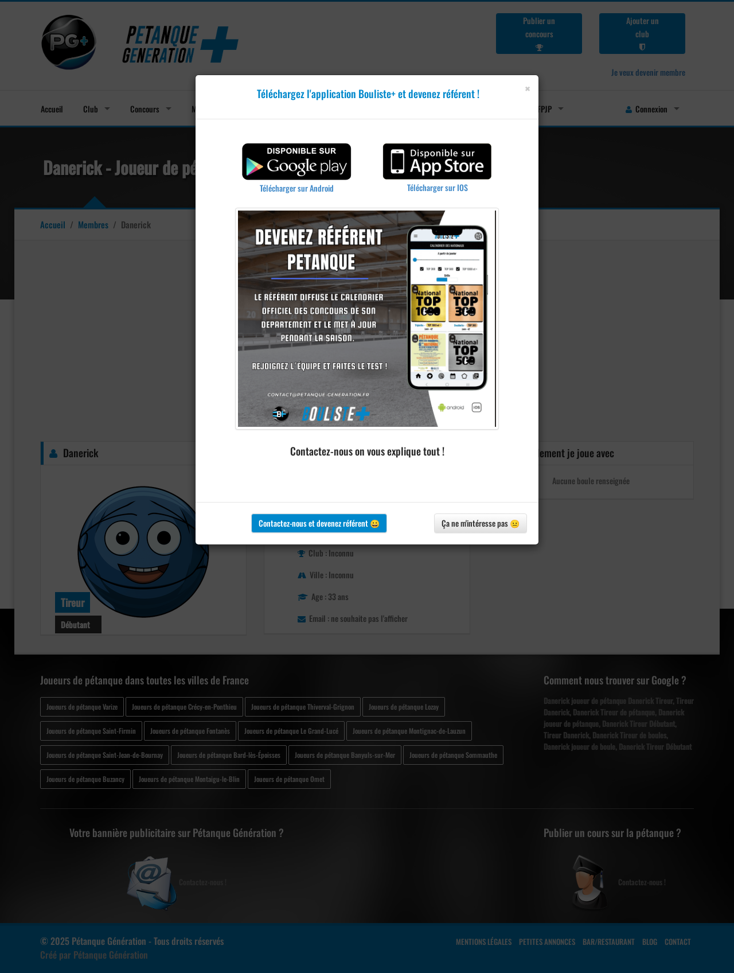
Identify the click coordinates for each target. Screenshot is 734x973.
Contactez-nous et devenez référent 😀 (319, 523)
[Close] (527, 89)
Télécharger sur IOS (437, 187)
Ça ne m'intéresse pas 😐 (481, 523)
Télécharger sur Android (297, 188)
